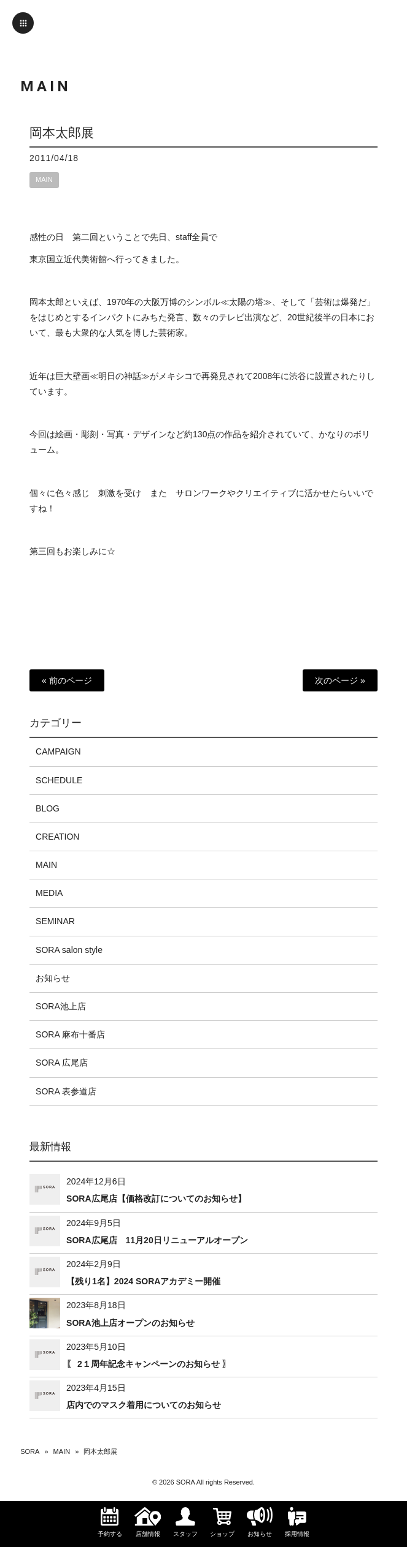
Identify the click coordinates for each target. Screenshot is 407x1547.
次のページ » (340, 680)
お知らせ (53, 978)
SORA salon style (69, 950)
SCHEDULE (59, 780)
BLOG (48, 808)
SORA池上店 (61, 1006)
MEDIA (49, 893)
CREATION (57, 836)
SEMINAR (55, 921)
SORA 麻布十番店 (70, 1034)
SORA (29, 1451)
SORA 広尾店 (62, 1062)
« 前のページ (67, 680)
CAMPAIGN (58, 751)
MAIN (44, 179)
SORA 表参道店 (66, 1091)
